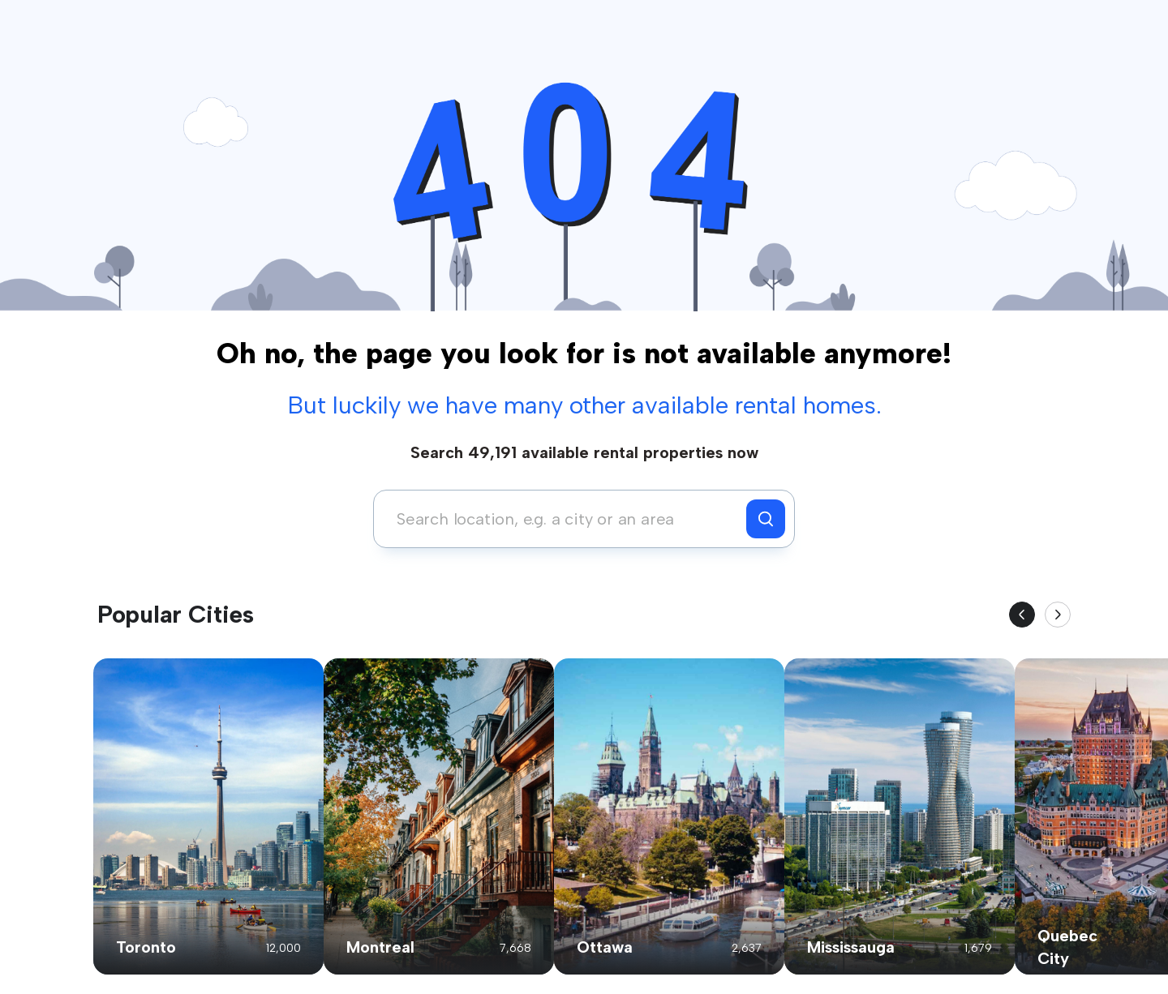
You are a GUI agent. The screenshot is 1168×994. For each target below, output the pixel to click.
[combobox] (564, 519)
